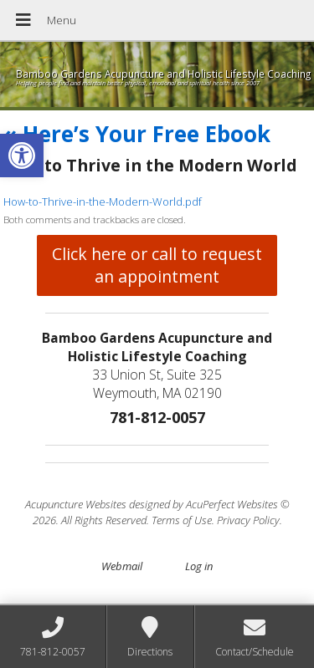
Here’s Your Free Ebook (136, 134)
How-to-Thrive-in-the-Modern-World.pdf (102, 201)
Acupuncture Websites (75, 504)
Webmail (121, 566)
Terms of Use (182, 520)
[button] (22, 155)
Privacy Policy (248, 520)
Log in (199, 566)
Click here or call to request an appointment (157, 265)
